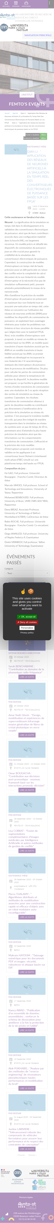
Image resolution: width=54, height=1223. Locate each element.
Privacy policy (27, 632)
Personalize (27, 628)
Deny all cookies (27, 622)
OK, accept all (27, 616)
